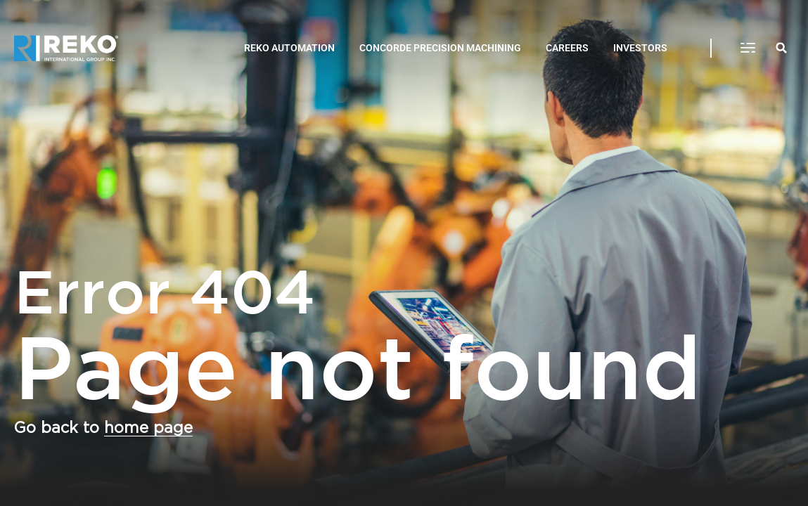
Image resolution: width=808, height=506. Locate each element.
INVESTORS (640, 47)
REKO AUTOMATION (289, 47)
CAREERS (567, 47)
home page (148, 428)
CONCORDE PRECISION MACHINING (440, 47)
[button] (747, 48)
